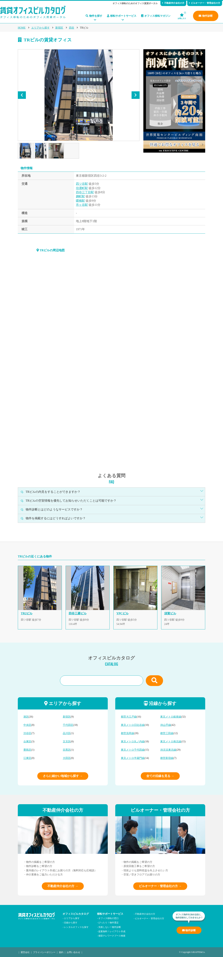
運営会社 (25, 952)
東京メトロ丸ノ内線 (132, 741)
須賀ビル (170, 613)
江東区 (27, 758)
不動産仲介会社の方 (173, 3)
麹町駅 (80, 196)
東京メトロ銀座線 (170, 716)
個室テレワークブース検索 (111, 935)
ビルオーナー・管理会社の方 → (160, 886)
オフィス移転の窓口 (108, 918)
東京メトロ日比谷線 (132, 725)
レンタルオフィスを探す (76, 926)
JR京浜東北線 (168, 749)
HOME (21, 27)
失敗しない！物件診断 (109, 926)
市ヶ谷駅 (82, 204)
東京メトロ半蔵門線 (132, 758)
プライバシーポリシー (44, 952)
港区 (26, 716)
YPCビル (122, 613)
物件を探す (94, 15)
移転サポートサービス (121, 15)
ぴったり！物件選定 (108, 922)
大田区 (67, 758)
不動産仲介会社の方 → (62, 886)
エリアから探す (40, 27)
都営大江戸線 (129, 716)
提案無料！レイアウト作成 (111, 931)
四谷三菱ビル (78, 613)
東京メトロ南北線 (170, 741)
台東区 (27, 741)
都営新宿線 (166, 758)
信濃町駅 (82, 188)
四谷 (71, 27)
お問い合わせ (73, 952)
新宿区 (59, 27)
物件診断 (206, 15)
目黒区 (67, 749)
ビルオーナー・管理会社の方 (204, 3)
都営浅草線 (127, 733)
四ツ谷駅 (82, 183)
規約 (61, 952)
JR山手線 (165, 725)
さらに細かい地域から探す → (63, 776)
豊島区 (27, 749)
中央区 (27, 725)
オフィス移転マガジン (156, 15)
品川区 (67, 733)
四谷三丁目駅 (85, 192)
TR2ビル (26, 613)
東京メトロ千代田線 (132, 749)
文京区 (67, 741)
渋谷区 (27, 733)
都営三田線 (166, 733)
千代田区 (68, 725)
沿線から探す (70, 922)
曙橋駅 (80, 200)
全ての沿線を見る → (160, 776)
